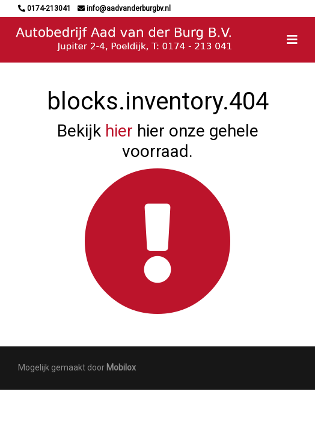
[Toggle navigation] (292, 40)
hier (119, 131)
